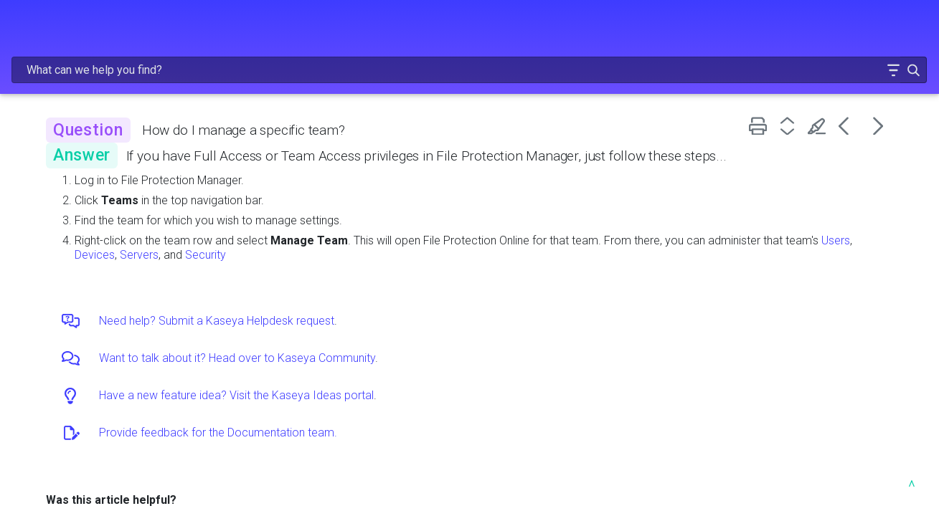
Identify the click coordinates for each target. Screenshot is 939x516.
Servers (474, 240)
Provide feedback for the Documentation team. (406, 417)
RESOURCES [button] (99, 333)
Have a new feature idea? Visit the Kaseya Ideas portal (424, 380)
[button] (848, 31)
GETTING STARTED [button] (99, 167)
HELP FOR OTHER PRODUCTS (86, 363)
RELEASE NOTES (99, 92)
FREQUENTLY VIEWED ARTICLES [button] (99, 129)
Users (390, 240)
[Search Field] (678, 31)
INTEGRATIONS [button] (99, 258)
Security (540, 240)
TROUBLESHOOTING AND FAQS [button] (99, 295)
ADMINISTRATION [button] (99, 198)
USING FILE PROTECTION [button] (99, 228)
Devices (430, 240)
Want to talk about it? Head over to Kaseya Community (425, 343)
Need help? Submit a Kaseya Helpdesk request (404, 305)
